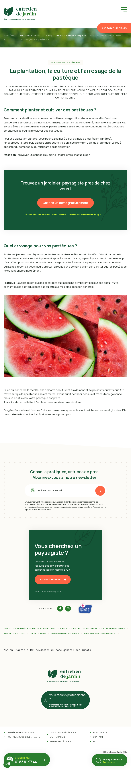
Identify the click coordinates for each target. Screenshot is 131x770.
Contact (98, 736)
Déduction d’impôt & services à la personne (30, 628)
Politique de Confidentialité (52, 504)
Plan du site (100, 732)
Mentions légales (60, 741)
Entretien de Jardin (30, 35)
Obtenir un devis (114, 28)
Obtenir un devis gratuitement (65, 203)
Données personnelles (20, 732)
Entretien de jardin (113, 628)
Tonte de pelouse (14, 633)
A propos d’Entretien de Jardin (78, 628)
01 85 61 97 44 (26, 761)
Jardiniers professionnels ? (100, 633)
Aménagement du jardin (65, 633)
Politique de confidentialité (23, 736)
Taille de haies (37, 633)
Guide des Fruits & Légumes (75, 35)
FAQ (95, 741)
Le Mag (50, 35)
